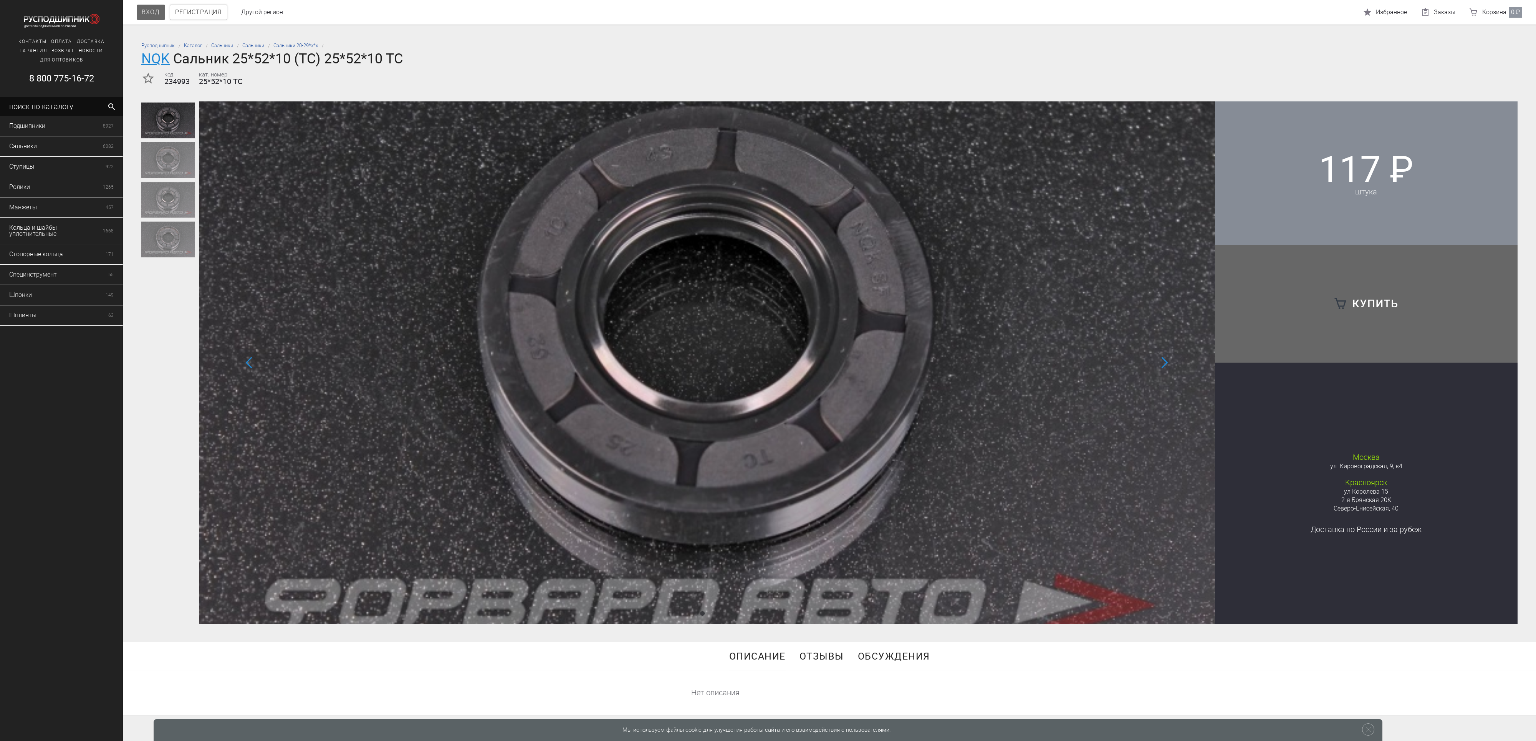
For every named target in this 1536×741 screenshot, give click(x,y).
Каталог (193, 45)
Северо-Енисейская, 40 (1366, 508)
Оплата (47, 41)
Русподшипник (158, 45)
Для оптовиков (47, 60)
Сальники (222, 45)
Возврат (48, 50)
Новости (77, 50)
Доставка (77, 41)
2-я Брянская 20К (1366, 500)
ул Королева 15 (1366, 491)
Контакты (18, 41)
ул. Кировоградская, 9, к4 (1366, 466)
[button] (702, 613)
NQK (155, 58)
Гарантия (19, 50)
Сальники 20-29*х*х (295, 45)
